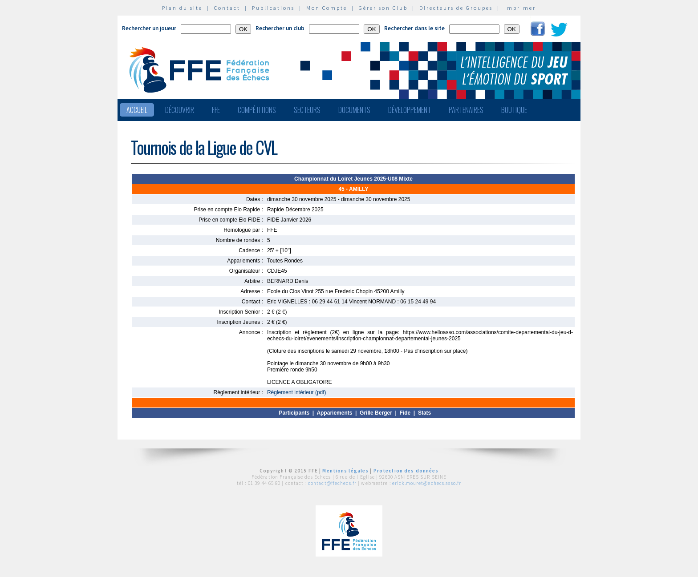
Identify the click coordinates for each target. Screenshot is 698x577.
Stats (424, 413)
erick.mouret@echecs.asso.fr (426, 483)
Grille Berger (376, 413)
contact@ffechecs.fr (332, 483)
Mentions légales (345, 471)
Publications (273, 7)
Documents (354, 110)
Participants (294, 413)
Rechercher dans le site (414, 28)
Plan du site (182, 7)
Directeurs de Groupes (456, 7)
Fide (405, 413)
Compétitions (257, 110)
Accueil (136, 110)
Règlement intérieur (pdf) (296, 392)
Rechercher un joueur (149, 28)
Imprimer (520, 7)
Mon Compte (326, 7)
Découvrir (179, 110)
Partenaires (466, 110)
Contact (227, 7)
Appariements (334, 413)
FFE (216, 110)
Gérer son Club (383, 7)
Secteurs (307, 110)
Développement (409, 110)
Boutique (514, 110)
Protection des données (406, 471)
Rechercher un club (280, 28)
